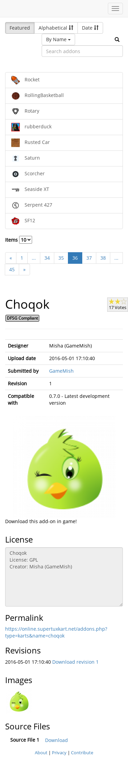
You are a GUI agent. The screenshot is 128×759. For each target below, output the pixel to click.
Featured (20, 28)
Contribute (82, 752)
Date (90, 28)
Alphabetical (56, 28)
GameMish (61, 371)
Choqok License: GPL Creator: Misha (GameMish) (64, 577)
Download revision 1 (75, 662)
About (41, 752)
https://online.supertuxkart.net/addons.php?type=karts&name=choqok (56, 632)
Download (56, 740)
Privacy (59, 752)
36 (75, 258)
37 (89, 258)
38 (103, 258)
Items (18, 240)
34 (47, 258)
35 (61, 258)
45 (12, 269)
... (34, 258)
